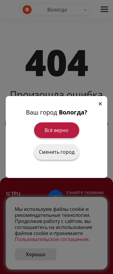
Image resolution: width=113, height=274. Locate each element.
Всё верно (56, 130)
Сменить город (56, 152)
